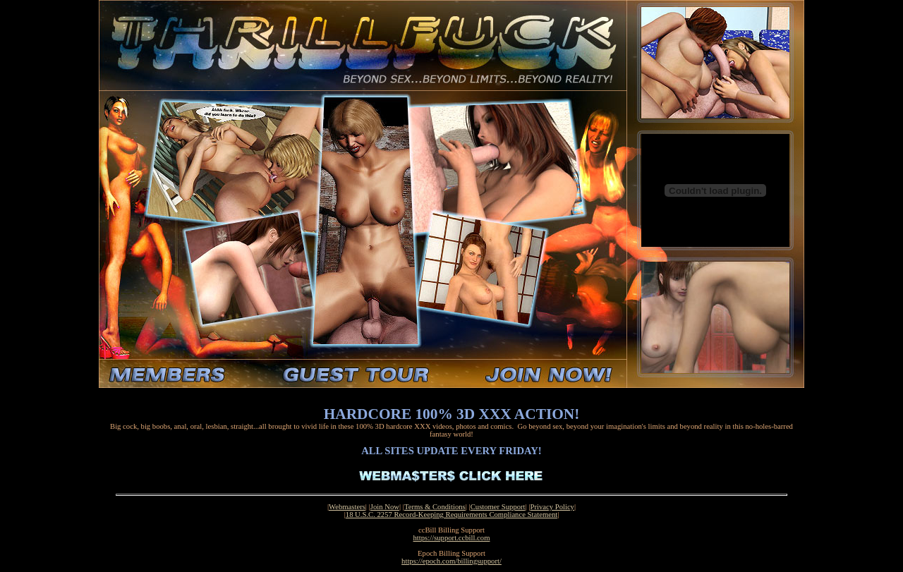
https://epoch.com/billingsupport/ (451, 561)
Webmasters (347, 507)
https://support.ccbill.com (451, 538)
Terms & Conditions (435, 507)
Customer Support (498, 507)
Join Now (384, 507)
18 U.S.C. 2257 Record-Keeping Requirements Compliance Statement (451, 514)
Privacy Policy (552, 507)
